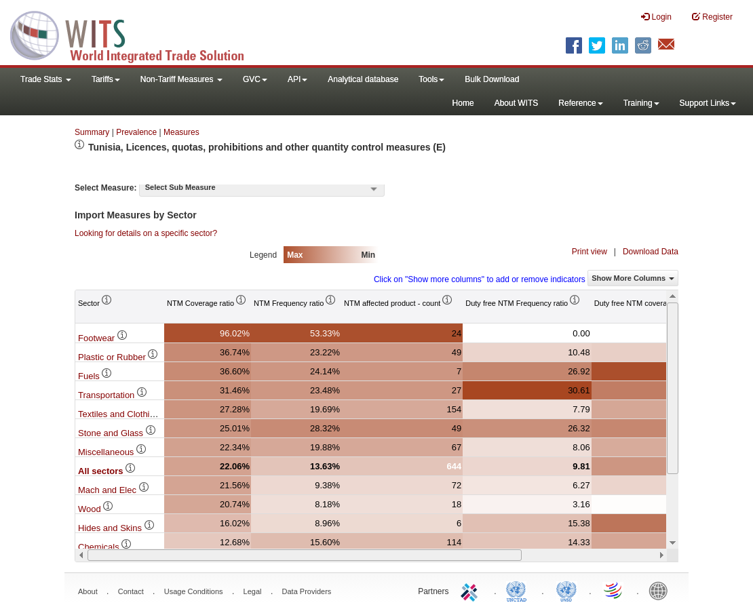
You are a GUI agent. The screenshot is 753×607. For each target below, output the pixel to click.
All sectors (107, 471)
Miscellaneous (112, 452)
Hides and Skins (116, 528)
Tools (431, 79)
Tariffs (106, 79)
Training (641, 103)
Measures (181, 132)
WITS (135, 34)
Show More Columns (633, 278)
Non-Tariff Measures (181, 79)
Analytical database (363, 79)
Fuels (95, 376)
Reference (580, 103)
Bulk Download (492, 79)
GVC (255, 79)
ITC (471, 590)
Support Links (708, 103)
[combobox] (262, 188)
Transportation (113, 395)
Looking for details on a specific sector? (146, 233)
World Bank (661, 590)
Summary (92, 132)
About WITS (517, 103)
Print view (589, 251)
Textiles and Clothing (125, 414)
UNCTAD (519, 590)
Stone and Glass (117, 433)
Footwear (103, 338)
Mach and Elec (114, 490)
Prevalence (136, 132)
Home (463, 103)
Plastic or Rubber (118, 357)
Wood (96, 509)
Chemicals (105, 547)
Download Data (650, 251)
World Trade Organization (614, 590)
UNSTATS (566, 590)
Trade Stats (45, 79)
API (297, 79)
